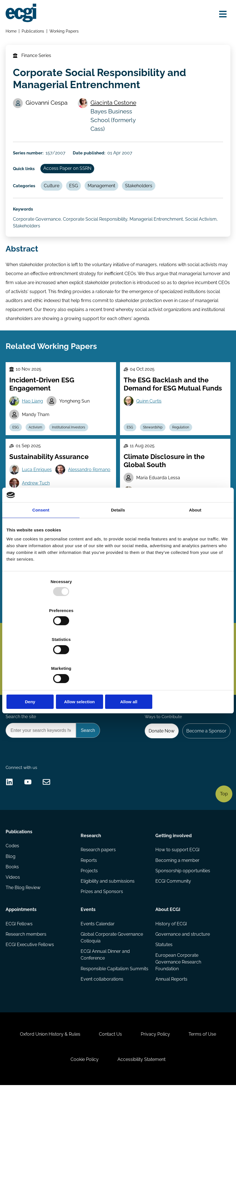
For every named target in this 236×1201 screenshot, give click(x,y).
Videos (14, 968)
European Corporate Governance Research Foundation (178, 1051)
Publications (34, 32)
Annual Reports (171, 1069)
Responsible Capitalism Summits (105, 1062)
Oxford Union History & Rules (44, 1141)
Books (13, 957)
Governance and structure (182, 1022)
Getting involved (173, 919)
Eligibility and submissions (108, 968)
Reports (89, 946)
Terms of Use (208, 1141)
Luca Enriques (39, 506)
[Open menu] (220, 14)
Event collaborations (102, 1076)
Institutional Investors (75, 460)
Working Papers (66, 32)
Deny (43, 658)
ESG (81, 201)
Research (91, 919)
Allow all (193, 658)
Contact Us (108, 1141)
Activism (40, 460)
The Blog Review (24, 979)
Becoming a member (177, 946)
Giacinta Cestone (116, 110)
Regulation (186, 460)
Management (111, 201)
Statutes (163, 1033)
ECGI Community (173, 968)
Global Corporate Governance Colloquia (112, 1026)
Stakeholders (150, 201)
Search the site (22, 784)
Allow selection (118, 658)
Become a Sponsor (204, 800)
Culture (57, 201)
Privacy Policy (157, 1141)
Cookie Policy (83, 1170)
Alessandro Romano (45, 521)
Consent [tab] (40, 553)
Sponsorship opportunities (182, 957)
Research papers (98, 934)
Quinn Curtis (150, 432)
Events (88, 995)
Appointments (22, 995)
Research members (27, 1022)
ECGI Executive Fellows (31, 1033)
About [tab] (195, 553)
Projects (89, 957)
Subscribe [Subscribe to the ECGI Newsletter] (148, 711)
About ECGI (167, 995)
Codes (13, 934)
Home (12, 32)
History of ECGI (171, 1011)
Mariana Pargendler (158, 528)
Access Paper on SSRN (74, 182)
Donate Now (157, 800)
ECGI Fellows (20, 1011)
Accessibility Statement (143, 1170)
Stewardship (156, 460)
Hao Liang (35, 432)
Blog (12, 946)
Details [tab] (118, 553)
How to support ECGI (177, 934)
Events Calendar (98, 1011)
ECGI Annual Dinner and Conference (105, 1044)
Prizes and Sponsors (102, 979)
